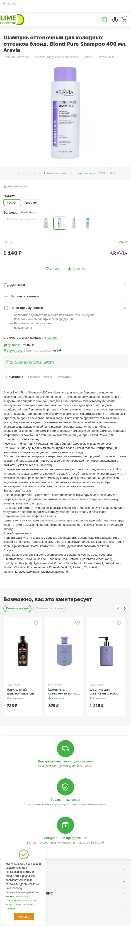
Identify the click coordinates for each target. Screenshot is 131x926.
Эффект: (10, 212)
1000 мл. (32, 202)
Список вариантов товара (32, 361)
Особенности (40, 377)
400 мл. (12, 202)
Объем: (9, 196)
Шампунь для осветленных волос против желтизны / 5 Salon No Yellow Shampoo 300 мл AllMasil (104, 691)
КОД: (102, 173)
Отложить (54, 269)
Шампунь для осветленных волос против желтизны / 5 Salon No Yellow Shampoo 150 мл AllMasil (63, 691)
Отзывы (63, 377)
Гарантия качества (65, 799)
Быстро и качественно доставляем (65, 761)
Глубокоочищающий (21, 219)
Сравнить (77, 269)
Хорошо (23, 916)
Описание (14, 377)
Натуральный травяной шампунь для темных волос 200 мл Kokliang (20, 691)
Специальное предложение (65, 838)
